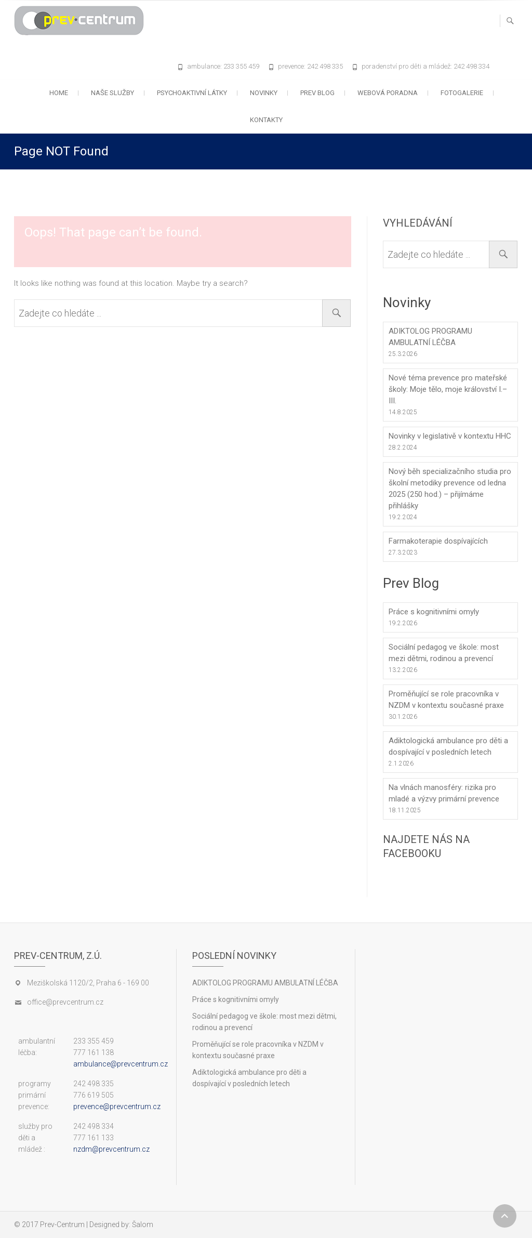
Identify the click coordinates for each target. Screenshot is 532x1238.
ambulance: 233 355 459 (223, 66)
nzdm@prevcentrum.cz (111, 1149)
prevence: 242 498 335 (310, 66)
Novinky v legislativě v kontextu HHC (450, 436)
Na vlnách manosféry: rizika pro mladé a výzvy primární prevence (444, 793)
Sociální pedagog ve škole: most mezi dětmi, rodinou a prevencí (444, 652)
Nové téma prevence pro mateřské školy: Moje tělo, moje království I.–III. (448, 389)
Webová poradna (387, 93)
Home (58, 93)
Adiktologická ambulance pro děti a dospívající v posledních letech (448, 746)
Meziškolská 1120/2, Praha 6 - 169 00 (88, 983)
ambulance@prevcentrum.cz (120, 1064)
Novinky (263, 93)
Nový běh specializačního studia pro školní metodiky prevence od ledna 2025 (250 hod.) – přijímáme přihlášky (450, 488)
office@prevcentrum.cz (65, 1002)
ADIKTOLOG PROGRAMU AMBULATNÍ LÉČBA (430, 336)
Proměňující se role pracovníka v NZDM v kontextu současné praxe (446, 699)
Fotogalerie (462, 93)
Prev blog (317, 93)
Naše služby (112, 93)
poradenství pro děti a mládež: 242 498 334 (425, 66)
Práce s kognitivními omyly (434, 611)
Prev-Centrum (62, 1224)
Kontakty (266, 120)
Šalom (142, 1224)
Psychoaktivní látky (192, 93)
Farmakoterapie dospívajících (438, 541)
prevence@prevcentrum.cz (117, 1106)
